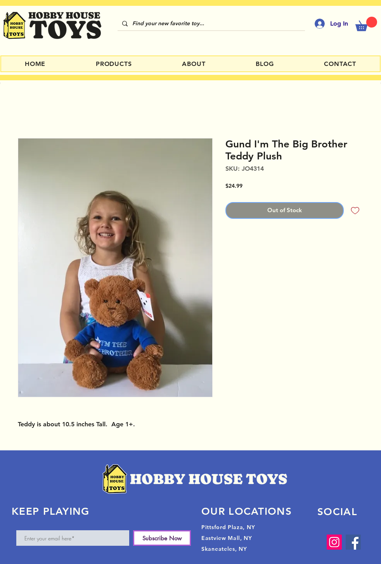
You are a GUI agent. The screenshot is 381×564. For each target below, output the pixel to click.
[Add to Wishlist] (355, 210)
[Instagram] (334, 542)
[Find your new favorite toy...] (210, 24)
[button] (366, 24)
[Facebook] (353, 542)
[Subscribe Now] (162, 538)
